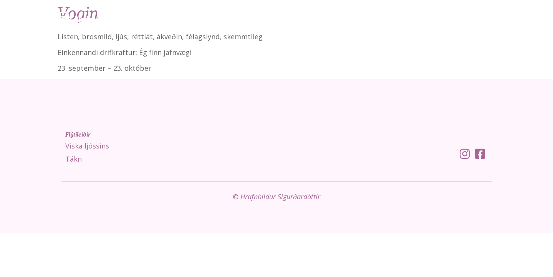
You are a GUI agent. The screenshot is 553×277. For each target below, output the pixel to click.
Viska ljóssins (404, 19)
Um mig (523, 19)
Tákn (443, 19)
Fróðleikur (481, 19)
